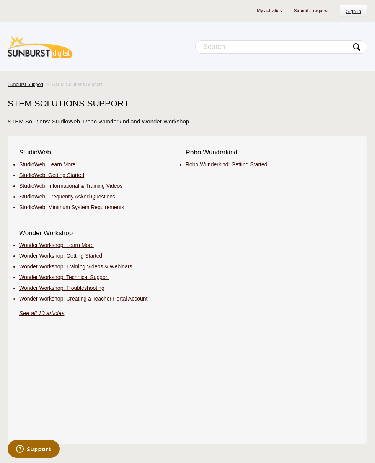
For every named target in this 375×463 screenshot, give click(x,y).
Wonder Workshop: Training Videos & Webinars (75, 266)
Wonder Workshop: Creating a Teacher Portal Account (83, 299)
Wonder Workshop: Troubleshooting (61, 288)
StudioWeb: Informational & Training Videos (70, 186)
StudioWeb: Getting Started (51, 175)
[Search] (281, 47)
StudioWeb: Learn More (47, 164)
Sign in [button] (353, 11)
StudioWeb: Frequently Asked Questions (67, 196)
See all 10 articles (41, 313)
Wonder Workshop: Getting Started (60, 256)
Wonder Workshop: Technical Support (64, 277)
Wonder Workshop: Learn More (56, 245)
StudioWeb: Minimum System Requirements (71, 207)
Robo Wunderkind (212, 152)
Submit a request (311, 10)
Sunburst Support (25, 84)
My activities (269, 10)
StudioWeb (35, 152)
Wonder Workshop (46, 233)
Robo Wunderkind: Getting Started (226, 164)
